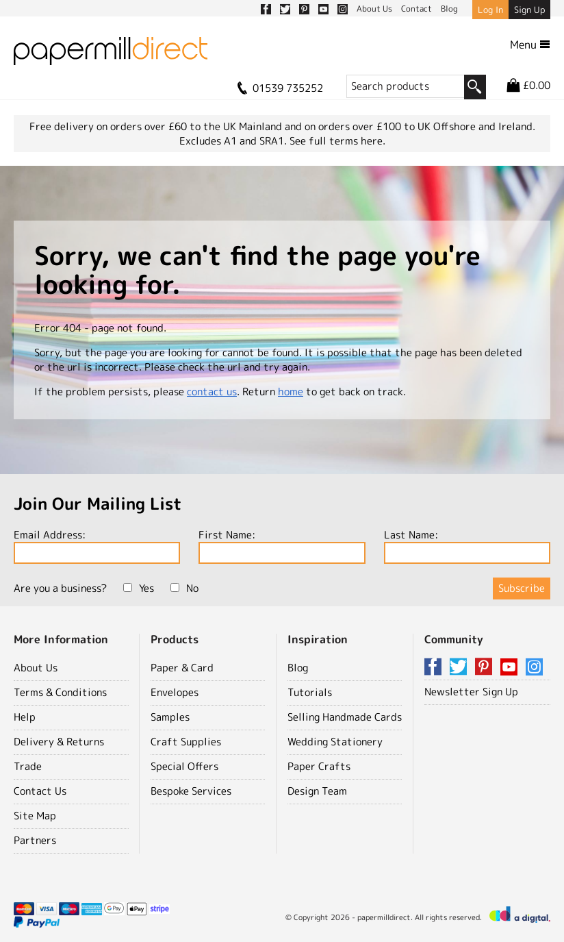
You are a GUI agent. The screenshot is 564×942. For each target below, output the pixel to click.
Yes (138, 588)
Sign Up (529, 9)
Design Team (317, 791)
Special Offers (184, 766)
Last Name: (467, 546)
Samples (170, 717)
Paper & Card (182, 667)
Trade (28, 766)
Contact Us (40, 791)
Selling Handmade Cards (344, 717)
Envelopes (174, 692)
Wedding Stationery (335, 741)
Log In (490, 9)
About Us (35, 667)
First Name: (281, 546)
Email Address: (97, 546)
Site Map (35, 815)
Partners (35, 840)
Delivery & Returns (59, 741)
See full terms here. (337, 141)
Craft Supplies (186, 741)
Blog (297, 667)
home (290, 391)
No (184, 588)
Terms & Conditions (60, 692)
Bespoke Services (191, 791)
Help (25, 717)
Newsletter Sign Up (471, 691)
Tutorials (309, 692)
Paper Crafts (318, 766)
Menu (530, 44)
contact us (212, 391)
